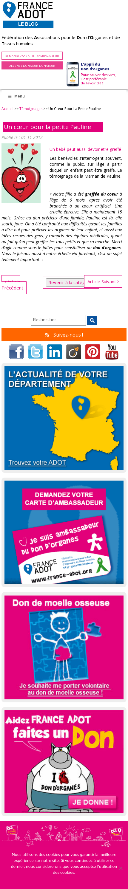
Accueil (7, 108)
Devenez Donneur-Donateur (32, 66)
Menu (16, 96)
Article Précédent (12, 284)
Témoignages (30, 108)
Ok (64, 879)
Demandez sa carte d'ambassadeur (32, 56)
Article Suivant (103, 281)
